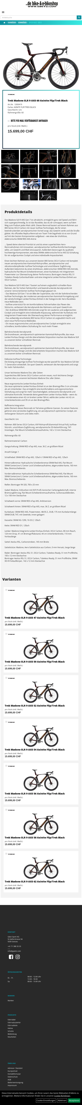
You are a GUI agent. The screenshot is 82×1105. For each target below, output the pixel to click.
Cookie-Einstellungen (46, 1100)
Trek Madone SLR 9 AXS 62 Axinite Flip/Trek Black (35, 881)
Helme (10, 1028)
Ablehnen (62, 1100)
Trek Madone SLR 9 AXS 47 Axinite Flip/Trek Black (35, 617)
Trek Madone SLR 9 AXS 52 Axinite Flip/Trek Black (35, 705)
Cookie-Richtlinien (62, 1095)
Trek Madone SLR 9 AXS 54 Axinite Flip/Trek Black (35, 749)
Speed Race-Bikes (35, 22)
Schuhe (11, 1031)
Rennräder (22, 22)
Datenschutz (13, 1077)
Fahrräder (12, 22)
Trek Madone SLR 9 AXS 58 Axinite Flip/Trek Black (35, 837)
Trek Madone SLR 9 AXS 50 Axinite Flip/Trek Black (35, 661)
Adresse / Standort (15, 1068)
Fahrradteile (12, 1025)
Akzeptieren (74, 1100)
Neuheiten (12, 1037)
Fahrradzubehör (14, 1022)
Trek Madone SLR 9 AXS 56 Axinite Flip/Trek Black (35, 793)
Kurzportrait (12, 1071)
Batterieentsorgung (15, 1082)
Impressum (12, 1085)
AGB (9, 1079)
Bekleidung (12, 1034)
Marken (11, 1000)
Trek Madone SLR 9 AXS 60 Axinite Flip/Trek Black (38, 100)
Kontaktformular (14, 1074)
